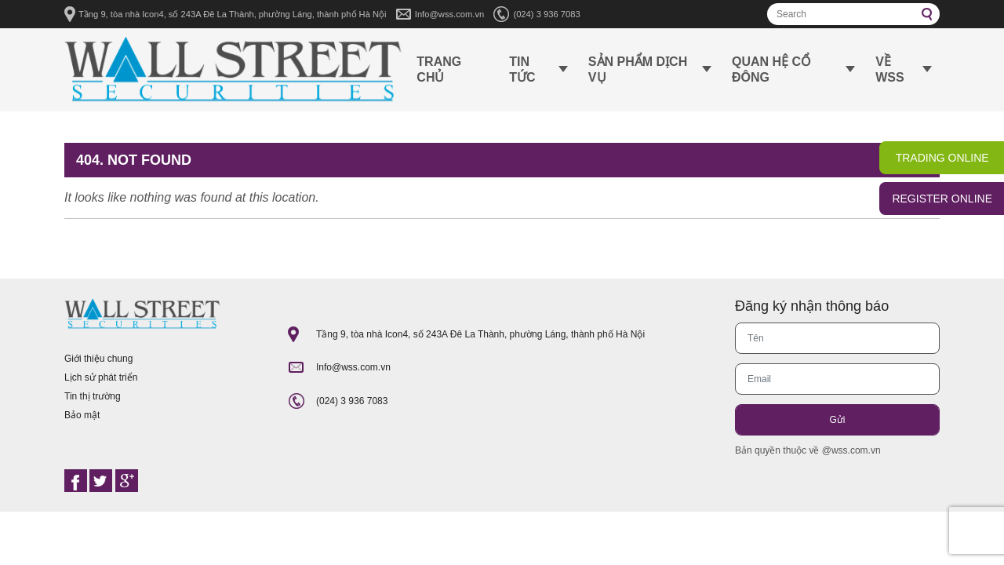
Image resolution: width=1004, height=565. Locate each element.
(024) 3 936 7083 (546, 14)
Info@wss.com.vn (449, 14)
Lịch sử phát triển (100, 377)
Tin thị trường (92, 396)
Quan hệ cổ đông (771, 69)
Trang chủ (439, 69)
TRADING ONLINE (942, 157)
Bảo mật (82, 415)
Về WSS (889, 69)
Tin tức (522, 69)
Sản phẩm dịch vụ (637, 69)
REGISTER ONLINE (942, 198)
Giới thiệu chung (98, 358)
